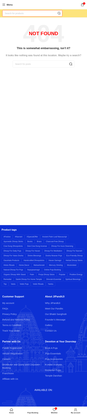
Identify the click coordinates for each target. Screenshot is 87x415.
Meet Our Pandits (54, 308)
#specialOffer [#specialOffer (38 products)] (32, 237)
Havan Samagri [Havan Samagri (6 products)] (55, 260)
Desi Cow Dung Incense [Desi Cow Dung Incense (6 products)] (37, 246)
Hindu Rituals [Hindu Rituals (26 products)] (9, 265)
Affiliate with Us (10, 379)
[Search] (32, 13)
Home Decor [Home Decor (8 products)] (24, 265)
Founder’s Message (55, 319)
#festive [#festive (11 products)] (7, 237)
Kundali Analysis (53, 364)
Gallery (48, 325)
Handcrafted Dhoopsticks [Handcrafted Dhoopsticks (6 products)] (34, 260)
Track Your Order (11, 330)
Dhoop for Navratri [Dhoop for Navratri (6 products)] (74, 251)
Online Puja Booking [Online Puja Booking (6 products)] (52, 270)
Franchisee (8, 373)
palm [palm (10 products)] (32, 274)
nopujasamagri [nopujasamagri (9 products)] (33, 270)
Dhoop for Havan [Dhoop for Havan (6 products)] (32, 251)
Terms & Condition (11, 325)
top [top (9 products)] (5, 284)
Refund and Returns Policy (16, 319)
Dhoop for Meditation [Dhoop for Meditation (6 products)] (53, 251)
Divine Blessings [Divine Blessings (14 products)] (34, 256)
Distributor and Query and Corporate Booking (21, 366)
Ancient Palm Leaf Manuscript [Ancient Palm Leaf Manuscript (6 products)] (54, 237)
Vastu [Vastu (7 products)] (13, 284)
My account (8, 303)
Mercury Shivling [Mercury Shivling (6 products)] (56, 265)
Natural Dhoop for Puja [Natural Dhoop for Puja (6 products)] (13, 270)
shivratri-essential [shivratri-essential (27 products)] (53, 279)
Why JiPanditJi (52, 303)
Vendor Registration (12, 353)
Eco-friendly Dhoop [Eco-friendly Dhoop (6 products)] (74, 256)
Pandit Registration (12, 348)
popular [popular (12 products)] (62, 274)
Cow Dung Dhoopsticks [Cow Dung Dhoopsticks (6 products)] (13, 246)
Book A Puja (51, 348)
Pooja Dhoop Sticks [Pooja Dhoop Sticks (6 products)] (46, 274)
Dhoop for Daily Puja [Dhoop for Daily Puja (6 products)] (12, 251)
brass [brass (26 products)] (39, 241)
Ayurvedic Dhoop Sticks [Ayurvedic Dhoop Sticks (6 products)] (13, 241)
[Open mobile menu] (7, 5)
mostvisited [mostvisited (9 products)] (71, 265)
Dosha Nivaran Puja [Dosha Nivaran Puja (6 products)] (54, 256)
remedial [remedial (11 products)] (7, 279)
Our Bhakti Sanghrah (56, 314)
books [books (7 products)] (30, 241)
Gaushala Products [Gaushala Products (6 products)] (11, 260)
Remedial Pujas (53, 370)
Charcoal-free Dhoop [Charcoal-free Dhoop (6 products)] (55, 241)
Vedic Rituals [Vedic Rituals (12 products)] (38, 284)
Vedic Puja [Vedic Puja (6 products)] (24, 284)
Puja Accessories (54, 359)
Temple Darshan (53, 375)
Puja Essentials (53, 353)
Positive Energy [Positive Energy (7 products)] (76, 274)
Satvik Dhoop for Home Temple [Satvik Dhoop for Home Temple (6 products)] (29, 279)
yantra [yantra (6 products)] (50, 284)
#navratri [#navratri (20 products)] (18, 237)
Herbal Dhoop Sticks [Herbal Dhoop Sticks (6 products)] (74, 260)
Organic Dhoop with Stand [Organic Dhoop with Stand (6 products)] (15, 274)
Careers (6, 359)
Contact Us (50, 330)
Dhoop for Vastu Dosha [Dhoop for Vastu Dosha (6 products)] (13, 256)
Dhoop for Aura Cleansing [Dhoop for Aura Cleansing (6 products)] (62, 246)
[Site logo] (43, 4)
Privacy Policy (9, 314)
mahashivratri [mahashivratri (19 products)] (39, 265)
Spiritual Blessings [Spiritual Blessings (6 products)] (73, 279)
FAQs (5, 308)
